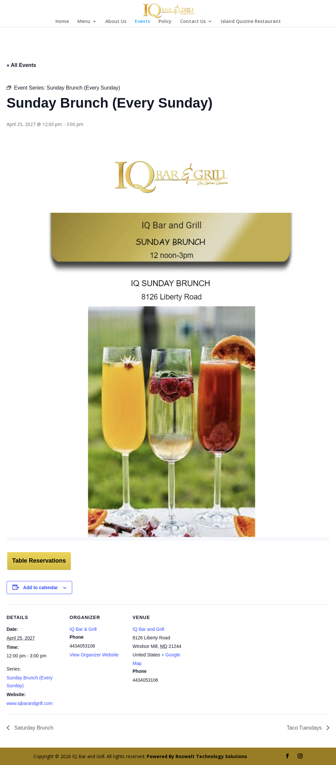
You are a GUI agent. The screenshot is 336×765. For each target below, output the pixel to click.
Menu (83, 21)
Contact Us (193, 21)
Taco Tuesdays (305, 728)
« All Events (21, 65)
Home (62, 21)
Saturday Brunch (33, 728)
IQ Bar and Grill (148, 629)
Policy (165, 21)
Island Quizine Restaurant (251, 21)
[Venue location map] (230, 649)
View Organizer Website (94, 654)
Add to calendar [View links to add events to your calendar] (40, 587)
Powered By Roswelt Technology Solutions (197, 756)
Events (142, 21)
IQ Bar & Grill (83, 629)
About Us (115, 21)
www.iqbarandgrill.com (29, 703)
